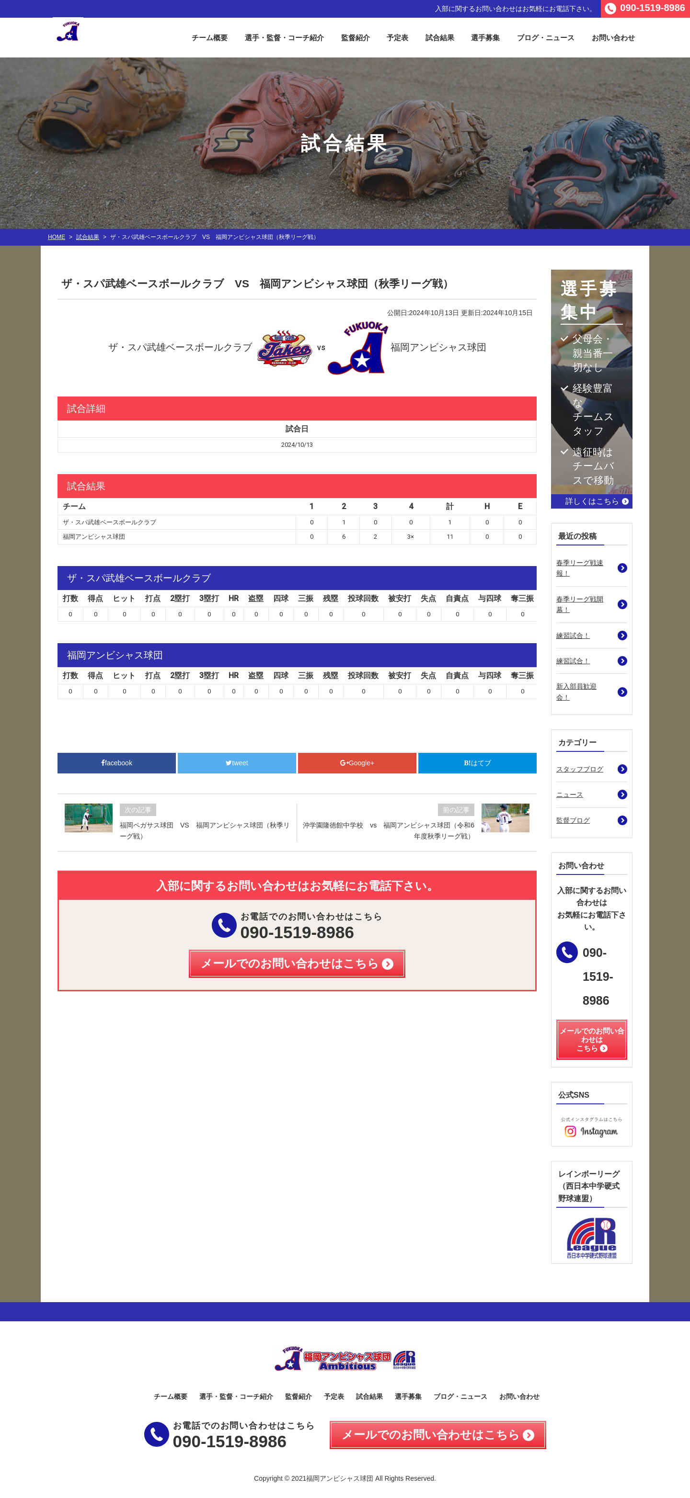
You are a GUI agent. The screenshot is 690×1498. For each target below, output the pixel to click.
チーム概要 (210, 38)
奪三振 (522, 598)
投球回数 (363, 598)
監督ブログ (573, 820)
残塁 (330, 598)
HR (234, 598)
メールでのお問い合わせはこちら (431, 1434)
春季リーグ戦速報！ (579, 568)
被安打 (399, 598)
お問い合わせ (613, 38)
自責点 (457, 598)
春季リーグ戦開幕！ (579, 604)
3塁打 (209, 598)
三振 (305, 598)
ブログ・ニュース (546, 38)
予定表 (397, 38)
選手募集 (485, 38)
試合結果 (440, 38)
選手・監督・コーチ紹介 (284, 38)
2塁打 (180, 598)
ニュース (569, 794)
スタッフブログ (579, 769)
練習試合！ (573, 635)
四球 (280, 598)
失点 (428, 598)
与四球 (489, 598)
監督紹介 (355, 38)
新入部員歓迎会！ (576, 691)
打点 (153, 598)
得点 (95, 598)
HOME (56, 237)
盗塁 (256, 598)
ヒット (124, 598)
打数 (70, 598)
